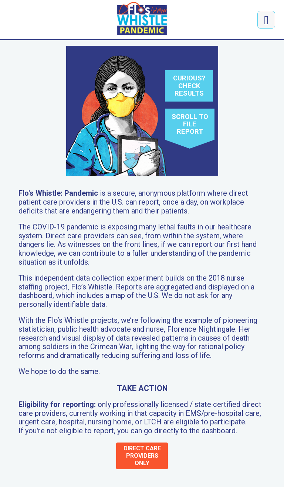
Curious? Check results (189, 85)
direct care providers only (142, 456)
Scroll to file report (190, 124)
